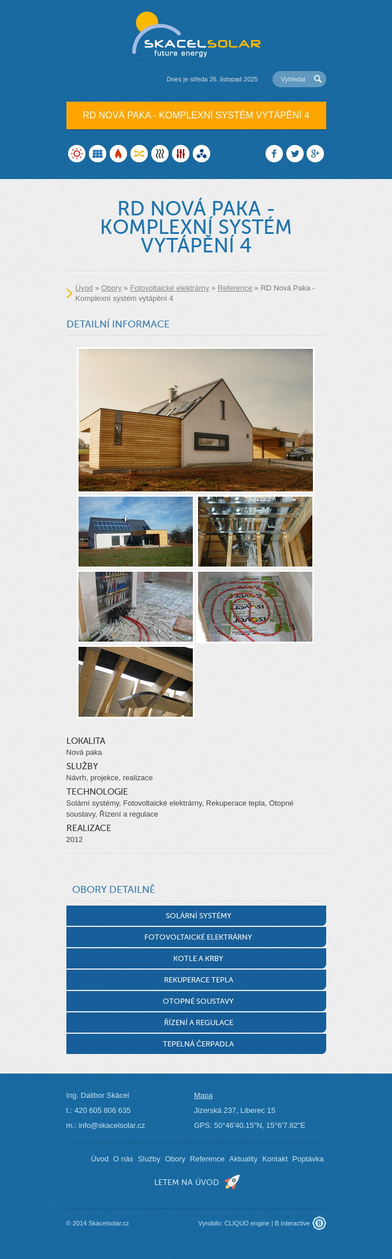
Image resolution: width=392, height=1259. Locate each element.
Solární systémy (199, 915)
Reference (235, 288)
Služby (149, 1158)
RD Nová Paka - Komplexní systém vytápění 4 (196, 115)
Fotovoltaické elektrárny (169, 288)
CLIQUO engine (247, 1223)
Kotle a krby (198, 958)
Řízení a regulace (198, 1022)
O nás (123, 1158)
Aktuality (243, 1158)
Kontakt (275, 1158)
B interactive (292, 1223)
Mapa (203, 1095)
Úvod (84, 288)
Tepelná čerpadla (198, 1044)
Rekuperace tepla (198, 979)
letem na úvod (186, 1182)
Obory (111, 288)
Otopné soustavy (198, 1001)
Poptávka (307, 1158)
